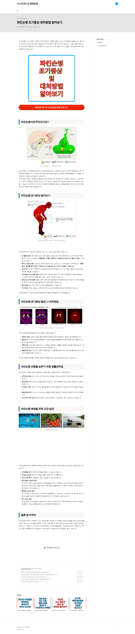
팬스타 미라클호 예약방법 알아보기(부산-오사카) (35, 572)
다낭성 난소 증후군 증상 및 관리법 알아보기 (33, 577)
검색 (112, 3)
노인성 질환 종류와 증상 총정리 (30, 581)
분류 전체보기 (100, 39)
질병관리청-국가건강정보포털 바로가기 (51, 107)
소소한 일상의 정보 (26, 569)
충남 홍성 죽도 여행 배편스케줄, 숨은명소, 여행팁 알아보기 (38, 574)
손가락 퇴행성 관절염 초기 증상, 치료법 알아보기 (35, 579)
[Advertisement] (51, 448)
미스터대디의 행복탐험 (27, 3)
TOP (116, 627)
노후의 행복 (100, 42)
